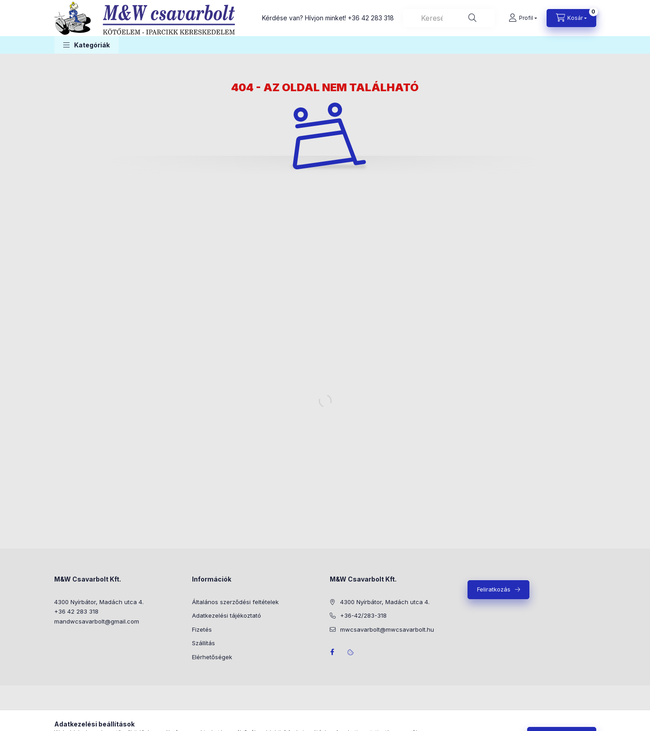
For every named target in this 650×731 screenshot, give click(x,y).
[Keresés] (472, 18)
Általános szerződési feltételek (235, 601)
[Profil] (523, 18)
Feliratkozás (493, 589)
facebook (332, 652)
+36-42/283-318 (363, 615)
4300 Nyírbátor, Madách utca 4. (99, 601)
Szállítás (203, 643)
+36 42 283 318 (371, 18)
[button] (86, 45)
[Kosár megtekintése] (571, 18)
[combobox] (449, 18)
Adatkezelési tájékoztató (226, 615)
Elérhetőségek (212, 657)
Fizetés (202, 629)
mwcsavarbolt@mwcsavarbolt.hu (387, 629)
